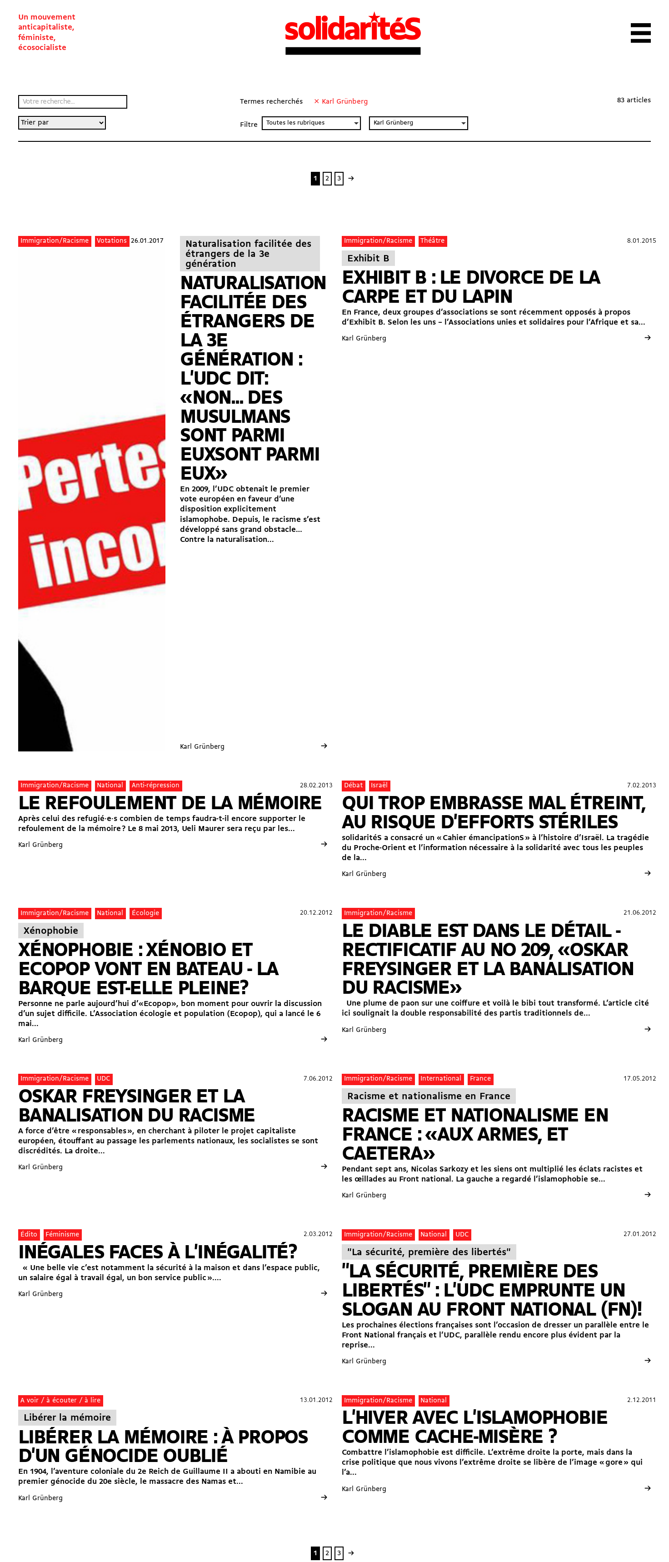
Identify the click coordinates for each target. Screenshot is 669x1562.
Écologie (145, 913)
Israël (379, 785)
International (440, 1078)
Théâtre (432, 241)
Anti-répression (156, 785)
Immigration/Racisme (54, 241)
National (110, 785)
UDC (103, 1078)
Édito (28, 1234)
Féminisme (62, 1234)
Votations (112, 241)
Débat (353, 785)
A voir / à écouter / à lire (60, 1400)
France (480, 1078)
